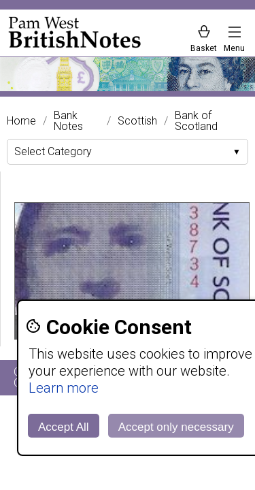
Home (21, 121)
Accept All (63, 427)
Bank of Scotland (196, 121)
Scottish (137, 121)
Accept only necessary (176, 427)
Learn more (64, 388)
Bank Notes (68, 121)
